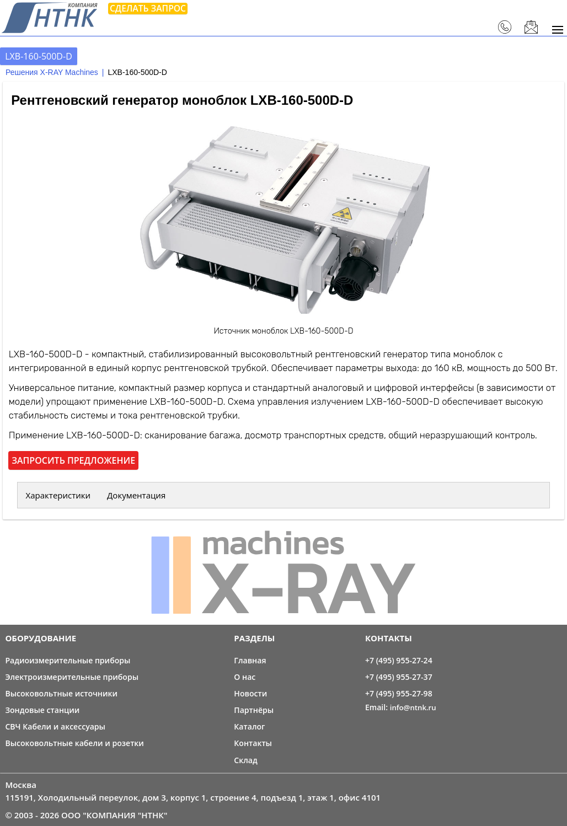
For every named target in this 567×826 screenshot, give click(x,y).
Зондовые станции (42, 710)
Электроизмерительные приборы (71, 677)
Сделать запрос (148, 8)
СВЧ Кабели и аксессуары (55, 726)
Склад (245, 760)
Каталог (249, 726)
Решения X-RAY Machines (52, 72)
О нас (244, 677)
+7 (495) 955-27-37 (398, 677)
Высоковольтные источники (61, 693)
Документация (136, 495)
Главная (250, 660)
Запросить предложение (73, 460)
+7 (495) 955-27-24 (398, 660)
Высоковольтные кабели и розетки (74, 743)
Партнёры (254, 710)
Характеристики (58, 495)
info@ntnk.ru (413, 707)
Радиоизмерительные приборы (67, 660)
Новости (250, 693)
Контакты (253, 743)
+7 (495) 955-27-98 (398, 693)
